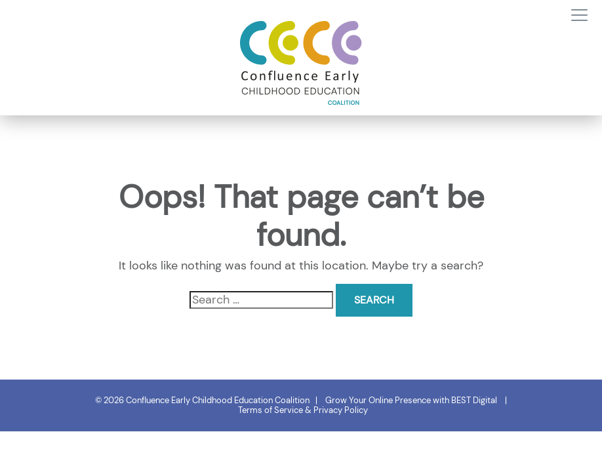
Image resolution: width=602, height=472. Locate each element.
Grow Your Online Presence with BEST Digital (411, 400)
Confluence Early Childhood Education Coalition (218, 400)
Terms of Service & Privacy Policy (303, 410)
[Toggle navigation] (579, 16)
